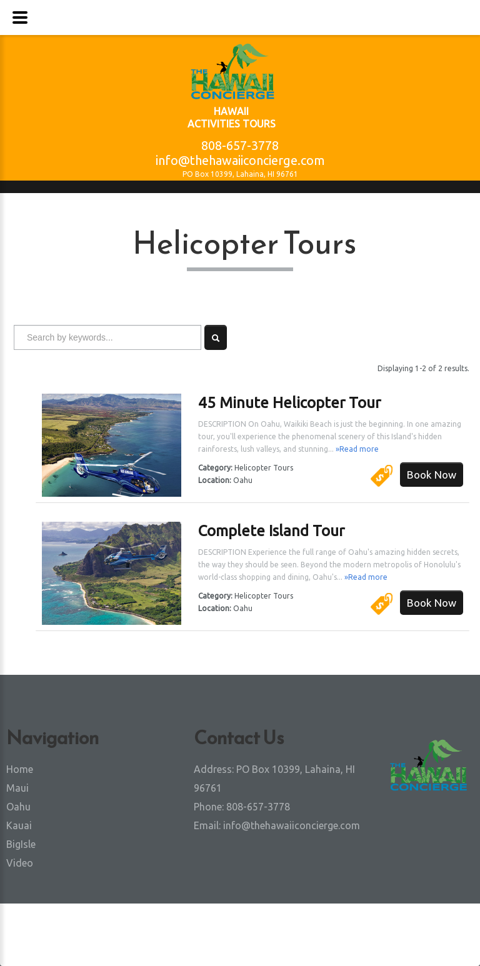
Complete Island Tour (271, 530)
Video (19, 863)
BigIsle (21, 844)
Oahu (18, 806)
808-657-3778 (240, 145)
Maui (17, 788)
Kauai (19, 825)
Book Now (431, 475)
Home (19, 769)
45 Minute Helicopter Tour (289, 402)
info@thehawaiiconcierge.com (240, 160)
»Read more (357, 449)
